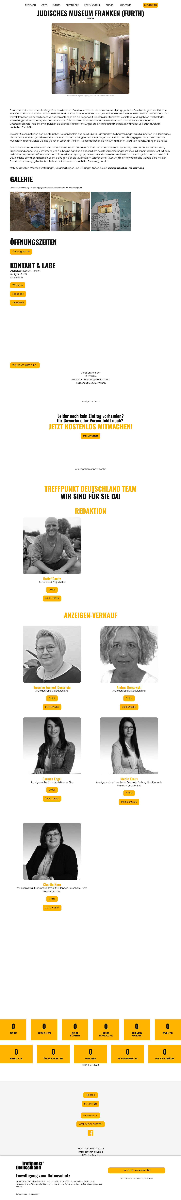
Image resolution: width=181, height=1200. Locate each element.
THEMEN (110, 5)
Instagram (18, 302)
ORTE (44, 5)
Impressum (34, 1194)
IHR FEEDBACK (90, 1115)
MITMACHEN (150, 5)
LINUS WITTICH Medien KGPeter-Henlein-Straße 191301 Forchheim (90, 1152)
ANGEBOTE (125, 5)
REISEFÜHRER (72, 5)
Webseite (17, 285)
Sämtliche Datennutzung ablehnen (137, 1178)
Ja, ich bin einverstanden (137, 1170)
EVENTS (56, 5)
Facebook (18, 294)
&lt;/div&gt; (90, 736)
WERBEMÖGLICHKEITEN (90, 1124)
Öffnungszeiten (21, 251)
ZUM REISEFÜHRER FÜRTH (24, 365)
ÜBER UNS (90, 1095)
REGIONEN (30, 5)
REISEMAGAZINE (92, 5)
